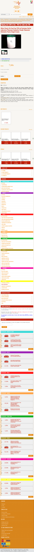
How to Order (4, 512)
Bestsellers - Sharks (5, 393)
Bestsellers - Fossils (5, 438)
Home (2, 19)
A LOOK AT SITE (4, 168)
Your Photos (3, 301)
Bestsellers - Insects (5, 352)
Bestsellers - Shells (5, 372)
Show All (30, 109)
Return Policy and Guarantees (7, 530)
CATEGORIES (3, 179)
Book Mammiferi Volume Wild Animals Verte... (25, 160)
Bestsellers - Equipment (6, 479)
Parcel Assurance (5, 523)
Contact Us (24, 16)
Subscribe (4, 327)
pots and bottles (21, 19)
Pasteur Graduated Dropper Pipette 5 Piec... (24, 140)
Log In (20, 16)
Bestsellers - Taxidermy (6, 459)
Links (2, 303)
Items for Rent (4, 515)
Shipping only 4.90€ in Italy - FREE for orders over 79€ (15, 25)
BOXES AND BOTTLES (6, 59)
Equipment (6, 19)
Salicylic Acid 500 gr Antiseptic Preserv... (15, 159)
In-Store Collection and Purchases (8, 517)
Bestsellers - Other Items (6, 416)
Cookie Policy (4, 535)
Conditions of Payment (6, 513)
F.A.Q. (3, 505)
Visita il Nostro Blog (5, 295)
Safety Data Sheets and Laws (6, 300)
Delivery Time (4, 525)
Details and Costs (5, 522)
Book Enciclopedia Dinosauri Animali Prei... (16, 139)
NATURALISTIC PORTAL (5, 292)
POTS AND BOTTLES (5, 60)
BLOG (28, 16)
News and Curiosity (4, 298)
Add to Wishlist (4, 79)
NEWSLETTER (3, 319)
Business (3, 504)
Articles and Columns (5, 296)
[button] (1, 138)
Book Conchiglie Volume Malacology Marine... (5, 140)
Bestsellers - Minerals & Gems (7, 331)
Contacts (3, 507)
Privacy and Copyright (6, 533)
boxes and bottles (13, 19)
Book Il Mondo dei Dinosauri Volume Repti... (5, 120)
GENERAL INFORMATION (5, 306)
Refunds (3, 531)
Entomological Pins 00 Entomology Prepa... (6, 159)
